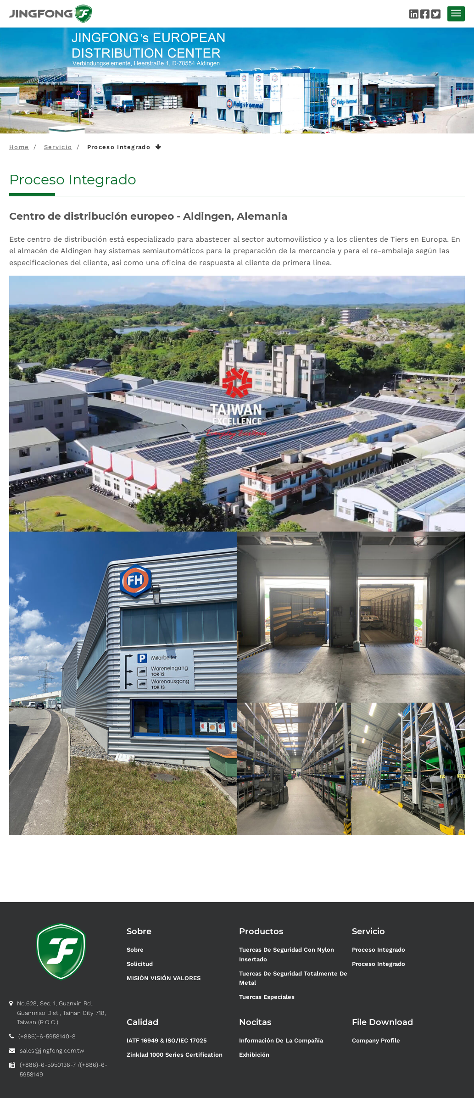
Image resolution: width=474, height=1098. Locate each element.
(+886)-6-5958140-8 (47, 1036)
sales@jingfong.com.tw (52, 1050)
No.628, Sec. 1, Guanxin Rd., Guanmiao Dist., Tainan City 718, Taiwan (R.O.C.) (61, 1013)
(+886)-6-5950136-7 (48, 1064)
